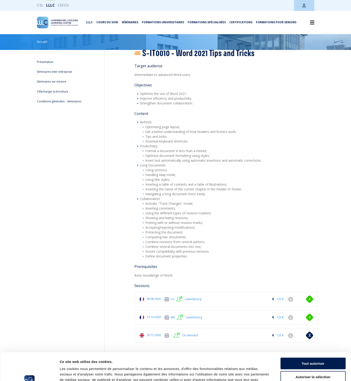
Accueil (42, 41)
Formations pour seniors (276, 22)
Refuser (313, 362)
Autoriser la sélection (313, 349)
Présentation (45, 62)
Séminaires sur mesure (51, 81)
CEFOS (63, 5)
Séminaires (130, 22)
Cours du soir (107, 22)
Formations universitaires (163, 22)
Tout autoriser (313, 335)
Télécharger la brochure (52, 91)
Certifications (240, 22)
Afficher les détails (251, 372)
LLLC (50, 5)
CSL (40, 5)
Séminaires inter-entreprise (54, 72)
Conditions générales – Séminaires (59, 101)
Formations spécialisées (207, 22)
